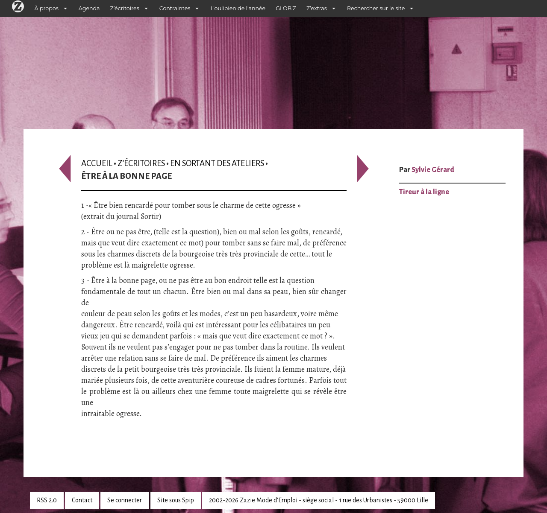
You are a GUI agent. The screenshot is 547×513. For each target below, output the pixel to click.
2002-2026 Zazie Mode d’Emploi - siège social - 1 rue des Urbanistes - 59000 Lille (318, 500)
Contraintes (175, 8)
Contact (82, 500)
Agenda (89, 8)
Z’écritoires (124, 8)
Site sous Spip (175, 500)
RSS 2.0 (47, 500)
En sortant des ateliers (217, 163)
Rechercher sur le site (376, 8)
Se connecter (124, 500)
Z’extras (316, 8)
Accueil (96, 163)
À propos (47, 8)
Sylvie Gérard (433, 170)
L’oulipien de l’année (237, 8)
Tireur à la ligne (424, 192)
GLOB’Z (286, 8)
